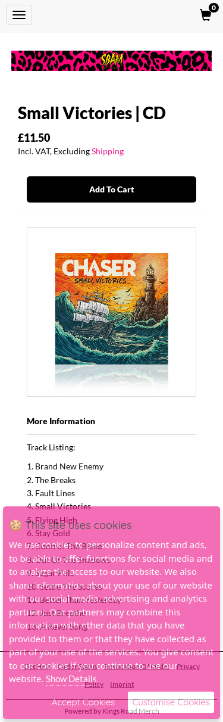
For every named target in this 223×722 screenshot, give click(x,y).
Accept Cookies (83, 702)
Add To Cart (111, 189)
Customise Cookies (171, 702)
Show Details (71, 678)
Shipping (108, 151)
